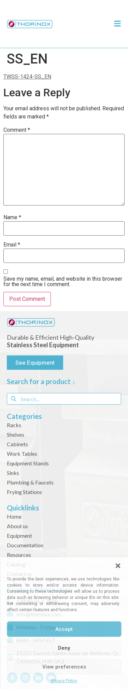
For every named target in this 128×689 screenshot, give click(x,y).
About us (17, 526)
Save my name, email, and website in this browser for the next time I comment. (62, 281)
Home (14, 516)
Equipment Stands (28, 463)
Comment (16, 130)
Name (12, 217)
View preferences (64, 667)
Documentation (25, 545)
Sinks (13, 472)
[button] (117, 565)
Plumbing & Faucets (30, 482)
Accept (64, 629)
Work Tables (22, 453)
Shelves (15, 434)
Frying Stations (24, 492)
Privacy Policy (64, 680)
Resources (19, 554)
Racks (14, 425)
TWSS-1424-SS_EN (27, 76)
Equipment (19, 535)
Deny (64, 648)
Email (11, 245)
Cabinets (17, 444)
